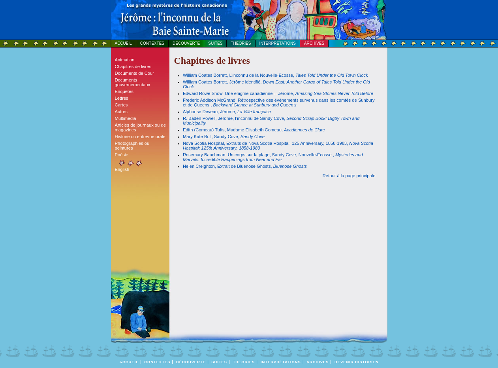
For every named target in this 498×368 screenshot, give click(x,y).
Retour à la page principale (349, 175)
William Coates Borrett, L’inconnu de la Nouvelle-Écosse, (275, 75)
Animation (125, 59)
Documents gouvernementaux (132, 82)
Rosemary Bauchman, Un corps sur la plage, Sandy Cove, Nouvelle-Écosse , (273, 157)
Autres (121, 111)
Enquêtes (124, 91)
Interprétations (277, 43)
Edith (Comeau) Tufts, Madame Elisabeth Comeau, (254, 129)
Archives (314, 43)
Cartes (121, 104)
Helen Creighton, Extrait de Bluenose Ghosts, (245, 166)
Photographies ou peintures (132, 145)
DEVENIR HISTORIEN (357, 362)
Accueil (123, 43)
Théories (241, 43)
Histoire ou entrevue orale (140, 136)
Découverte (186, 43)
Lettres (121, 98)
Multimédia (125, 118)
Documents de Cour (134, 73)
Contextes (152, 43)
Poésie (121, 154)
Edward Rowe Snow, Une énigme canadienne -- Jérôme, (278, 93)
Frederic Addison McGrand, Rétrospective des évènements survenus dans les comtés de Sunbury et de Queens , (279, 102)
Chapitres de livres (133, 66)
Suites (215, 43)
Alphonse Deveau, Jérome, (227, 111)
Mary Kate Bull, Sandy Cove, (224, 136)
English (122, 169)
